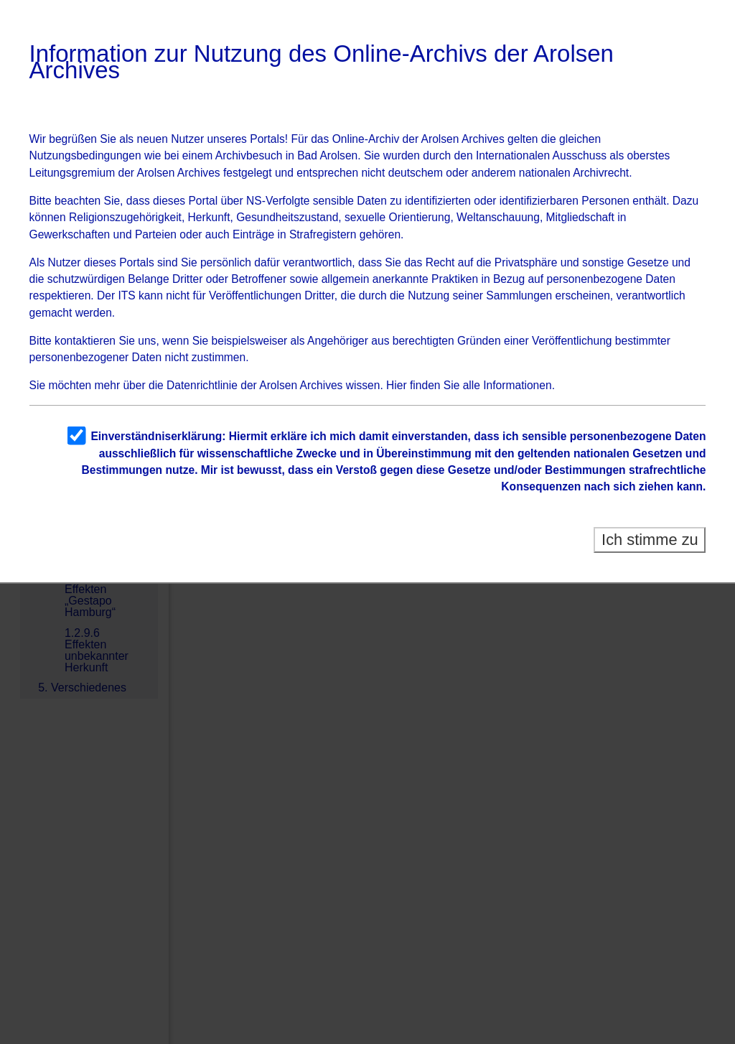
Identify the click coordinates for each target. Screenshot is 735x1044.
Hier (396, 385)
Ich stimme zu (649, 540)
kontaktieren (85, 341)
